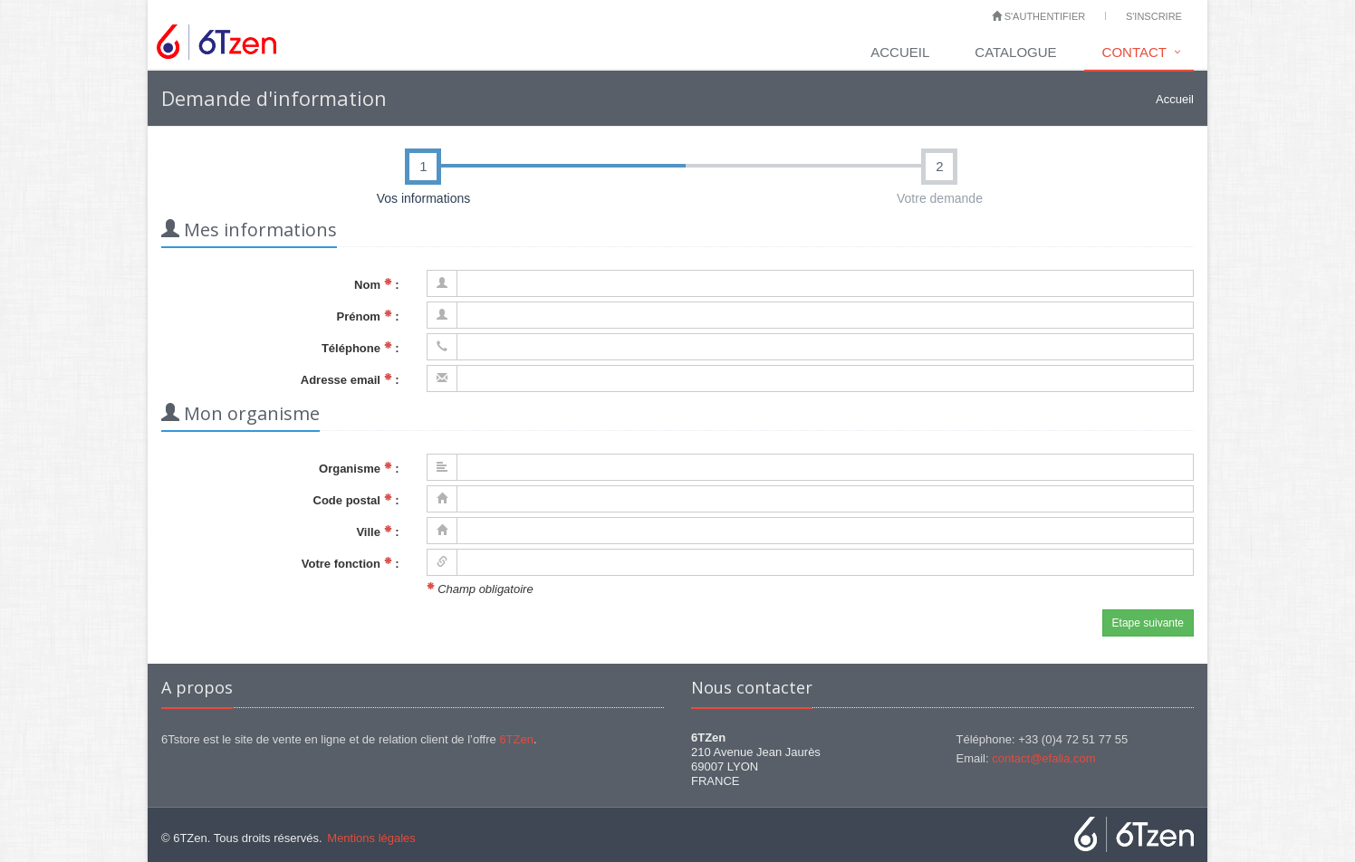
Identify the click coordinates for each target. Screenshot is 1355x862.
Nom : (376, 284)
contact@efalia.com (1043, 758)
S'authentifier (1039, 16)
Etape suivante (1148, 623)
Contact (1134, 52)
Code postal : (356, 500)
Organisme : (359, 468)
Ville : (377, 532)
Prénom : (368, 316)
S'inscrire (1154, 16)
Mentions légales (371, 838)
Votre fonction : (350, 563)
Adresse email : (350, 380)
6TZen (516, 739)
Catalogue (1015, 52)
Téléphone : (360, 348)
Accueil (899, 52)
